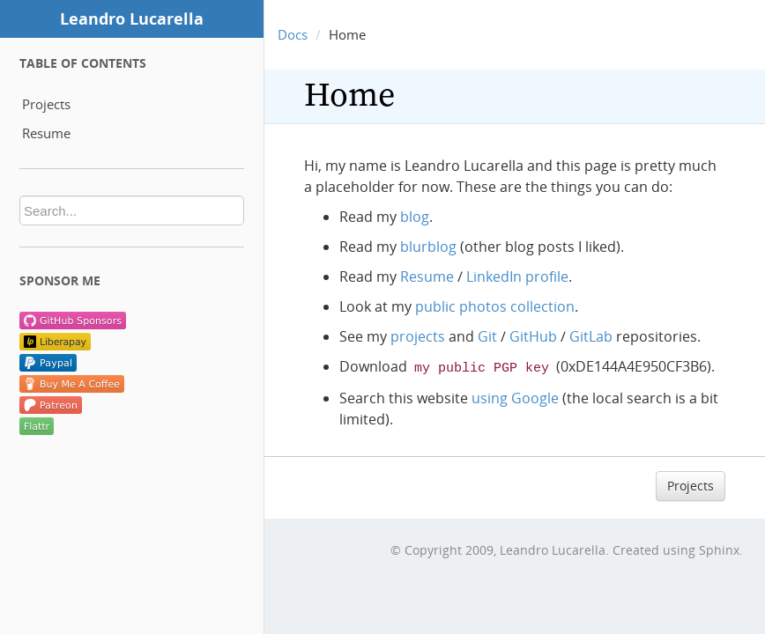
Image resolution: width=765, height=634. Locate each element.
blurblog (428, 246)
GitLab (591, 336)
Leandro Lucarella (132, 18)
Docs (293, 34)
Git (487, 336)
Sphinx (719, 548)
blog (414, 216)
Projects (46, 104)
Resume (46, 133)
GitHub (533, 336)
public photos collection (495, 306)
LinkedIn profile (517, 276)
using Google (515, 396)
